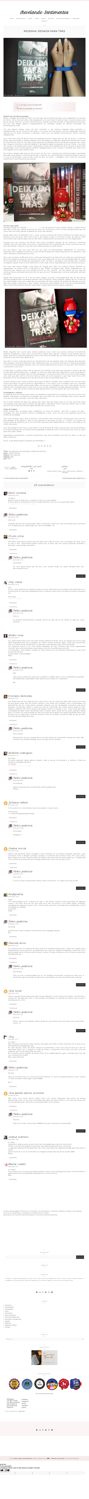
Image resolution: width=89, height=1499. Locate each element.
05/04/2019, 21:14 (13, 538)
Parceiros (76, 18)
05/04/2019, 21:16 (18, 559)
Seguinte (25, 1401)
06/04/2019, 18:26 (18, 780)
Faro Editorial (71, 471)
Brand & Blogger (58, 1458)
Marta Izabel (17, 1164)
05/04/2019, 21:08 (13, 517)
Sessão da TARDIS (11, 1325)
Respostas (13, 553)
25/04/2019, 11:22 (18, 1116)
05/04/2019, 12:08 (13, 495)
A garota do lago (34, 227)
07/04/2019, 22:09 (18, 828)
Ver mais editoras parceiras (44, 1393)
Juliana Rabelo (18, 802)
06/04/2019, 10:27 (13, 698)
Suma (24, 1403)
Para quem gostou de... (12, 1317)
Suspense (65, 472)
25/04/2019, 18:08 (13, 1139)
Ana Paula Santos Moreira (26, 1093)
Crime (59, 471)
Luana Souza (17, 848)
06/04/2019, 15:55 (18, 613)
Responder (13, 508)
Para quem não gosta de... (13, 1319)
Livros (30, 18)
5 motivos (8, 1305)
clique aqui (21, 1411)
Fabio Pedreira (18, 514)
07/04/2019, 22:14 (13, 924)
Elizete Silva (16, 536)
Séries (43, 18)
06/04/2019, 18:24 (18, 730)
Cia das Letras (12, 1401)
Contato (44, 21)
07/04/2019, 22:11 (18, 874)
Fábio (64, 471)
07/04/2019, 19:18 (13, 850)
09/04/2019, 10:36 (18, 968)
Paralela (25, 1399)
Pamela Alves (17, 943)
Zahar (24, 1407)
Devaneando (9, 1309)
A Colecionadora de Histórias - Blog (21, 504)
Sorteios (7, 1327)
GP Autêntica (12, 1406)
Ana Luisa (15, 990)
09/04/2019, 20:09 (13, 993)
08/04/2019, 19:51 (13, 945)
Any (11, 1036)
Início (12, 18)
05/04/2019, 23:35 (13, 584)
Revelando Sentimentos (44, 12)
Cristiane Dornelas (20, 695)
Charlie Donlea (52, 471)
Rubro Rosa (16, 635)
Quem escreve (21, 18)
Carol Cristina (17, 492)
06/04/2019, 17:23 (13, 755)
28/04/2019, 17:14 (13, 1166)
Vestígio (25, 1405)
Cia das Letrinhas (13, 1402)
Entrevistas (8, 1313)
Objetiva (10, 1407)
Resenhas (79, 471)
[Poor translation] (7, 1470)
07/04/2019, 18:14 (13, 805)
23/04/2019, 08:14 (13, 1095)
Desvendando (9, 1307)
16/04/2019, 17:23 (13, 1039)
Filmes (37, 18)
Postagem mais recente (16, 478)
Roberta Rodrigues (20, 752)
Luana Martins (18, 1136)
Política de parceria (63, 18)
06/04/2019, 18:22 (18, 670)
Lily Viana (15, 582)
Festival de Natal (10, 1315)
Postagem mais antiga (73, 478)
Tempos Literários (15, 598)
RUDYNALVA (15, 894)
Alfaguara (10, 1399)
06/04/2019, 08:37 (13, 637)
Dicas (6, 1311)
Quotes (7, 1321)
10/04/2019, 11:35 (18, 1014)
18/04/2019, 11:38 (13, 1070)
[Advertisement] (44, 1232)
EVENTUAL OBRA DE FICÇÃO (19, 766)
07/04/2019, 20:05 (13, 896)
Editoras (51, 18)
